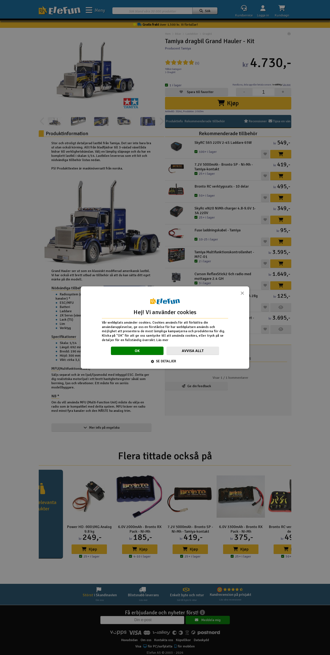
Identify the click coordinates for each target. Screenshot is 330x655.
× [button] (242, 294)
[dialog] (165, 327)
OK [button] (137, 350)
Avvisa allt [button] (193, 350)
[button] (165, 361)
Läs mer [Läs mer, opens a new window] (162, 340)
